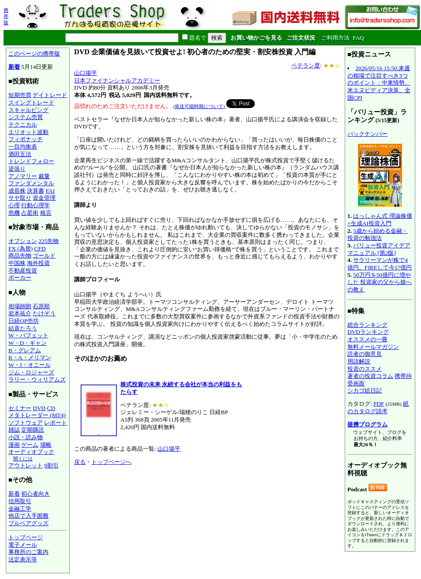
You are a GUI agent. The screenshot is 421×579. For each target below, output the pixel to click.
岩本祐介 (19, 313)
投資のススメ (364, 369)
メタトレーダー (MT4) (37, 415)
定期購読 (32, 429)
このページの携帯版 (34, 53)
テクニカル (22, 124)
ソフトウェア (25, 422)
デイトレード (50, 95)
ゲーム (29, 444)
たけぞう (44, 313)
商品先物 (19, 255)
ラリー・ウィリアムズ (37, 379)
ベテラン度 (305, 65)
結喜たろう (22, 328)
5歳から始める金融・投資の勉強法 (377, 235)
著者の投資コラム (370, 376)
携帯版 (6, 16)
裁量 (44, 176)
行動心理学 (35, 205)
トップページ (25, 537)
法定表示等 (22, 559)
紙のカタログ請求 (378, 407)
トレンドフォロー (31, 161)
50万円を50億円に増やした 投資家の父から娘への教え (379, 282)
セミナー (19, 408)
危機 (14, 212)
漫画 (14, 444)
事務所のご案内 (28, 552)
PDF (378, 403)
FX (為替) (20, 248)
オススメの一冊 (367, 339)
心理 (14, 205)
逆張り (17, 168)
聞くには (23, 458)
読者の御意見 (364, 354)
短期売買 (19, 95)
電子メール (22, 545)
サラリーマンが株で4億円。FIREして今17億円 (379, 264)
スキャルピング (28, 110)
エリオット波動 (28, 132)
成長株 (17, 190)
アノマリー (22, 176)
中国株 (17, 263)
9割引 (51, 465)
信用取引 (19, 501)
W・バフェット (28, 335)
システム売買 (25, 117)
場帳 (46, 444)
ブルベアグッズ (28, 523)
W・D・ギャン (27, 343)
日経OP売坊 (23, 321)
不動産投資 (22, 270)
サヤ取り (19, 197)
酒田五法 (19, 154)
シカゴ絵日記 (364, 390)
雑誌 (14, 429)
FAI (50, 190)
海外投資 (38, 263)
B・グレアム (24, 350)
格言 (46, 212)
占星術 (29, 212)
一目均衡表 (22, 146)
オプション (22, 241)
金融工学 (19, 508)
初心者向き (35, 493)
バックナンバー (367, 134)
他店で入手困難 (28, 515)
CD (51, 408)
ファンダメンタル (31, 183)
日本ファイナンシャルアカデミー (117, 80)
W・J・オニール (29, 365)
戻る (80, 462)
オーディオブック (31, 451)
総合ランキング (367, 324)
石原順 (41, 306)
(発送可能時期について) (199, 106)
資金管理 (44, 197)
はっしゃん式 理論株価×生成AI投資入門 (379, 220)
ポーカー (19, 277)
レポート (55, 422)
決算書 (35, 190)
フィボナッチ (25, 139)
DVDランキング (368, 332)
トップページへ (111, 462)
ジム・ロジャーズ (31, 372)
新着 (14, 67)
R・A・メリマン (29, 357)
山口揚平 (85, 73)
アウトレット (25, 465)
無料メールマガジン (373, 347)
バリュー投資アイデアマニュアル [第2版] (378, 249)
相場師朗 (19, 306)
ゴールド (44, 255)
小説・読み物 (25, 437)
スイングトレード (31, 102)
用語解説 (358, 361)
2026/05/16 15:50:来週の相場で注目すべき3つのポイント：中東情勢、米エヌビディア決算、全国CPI (378, 83)
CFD (40, 248)
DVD (39, 408)
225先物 (48, 241)
